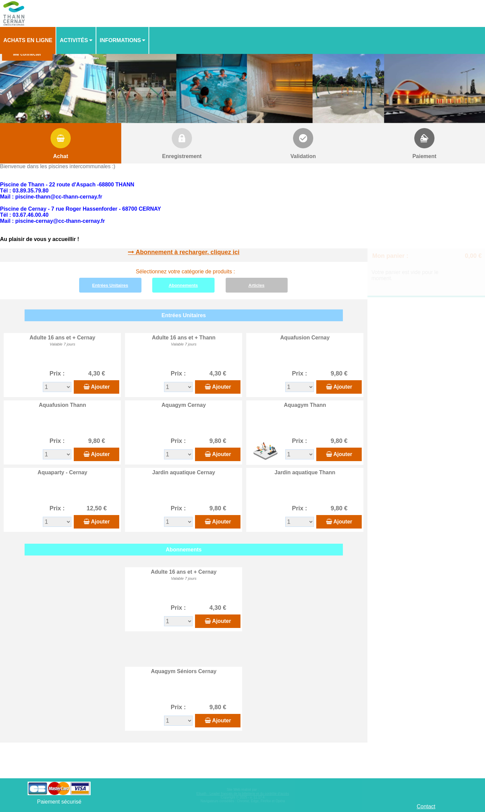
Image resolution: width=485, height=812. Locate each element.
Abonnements (183, 285)
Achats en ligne (27, 40)
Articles (257, 285)
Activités (74, 40)
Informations (120, 40)
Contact (426, 806)
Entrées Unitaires (110, 285)
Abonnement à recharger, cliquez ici (187, 252)
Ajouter (100, 387)
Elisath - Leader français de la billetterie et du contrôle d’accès (242, 793)
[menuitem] (28, 40)
